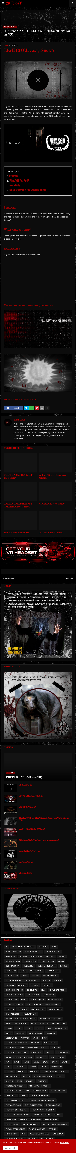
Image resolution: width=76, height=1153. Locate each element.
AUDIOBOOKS (36, 956)
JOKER (48, 1028)
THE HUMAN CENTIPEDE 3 (15, 1100)
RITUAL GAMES (62, 1052)
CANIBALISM (28, 966)
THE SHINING (11, 1119)
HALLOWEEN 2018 (29, 1014)
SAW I (8, 1062)
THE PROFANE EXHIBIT (41, 1115)
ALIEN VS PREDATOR (13, 952)
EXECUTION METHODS (14, 990)
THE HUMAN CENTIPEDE (39, 1095)
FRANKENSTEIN (11, 1000)
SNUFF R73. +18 (25, 785)
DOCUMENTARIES (31, 980)
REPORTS (49, 1052)
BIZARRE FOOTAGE (47, 961)
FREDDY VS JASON (37, 1000)
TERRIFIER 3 (42, 1081)
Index (13, 171)
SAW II (16, 1062)
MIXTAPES (25, 1038)
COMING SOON (12, 976)
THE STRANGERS (51, 1119)
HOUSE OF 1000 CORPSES (49, 1024)
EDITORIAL (10, 985)
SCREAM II (21, 1072)
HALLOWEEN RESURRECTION (50, 1019)
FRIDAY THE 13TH (54, 1000)
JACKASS (39, 1028)
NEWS (44, 1038)
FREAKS (24, 1000)
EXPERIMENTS (32, 990)
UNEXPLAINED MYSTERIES (39, 1134)
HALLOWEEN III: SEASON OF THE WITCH (21, 1019)
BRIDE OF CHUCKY (12, 966)
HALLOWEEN (22, 1009)
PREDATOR (56, 1048)
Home (6, 45)
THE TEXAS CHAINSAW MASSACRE (55, 1124)
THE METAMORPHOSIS (33, 1105)
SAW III (26, 1062)
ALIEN (54, 947)
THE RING (57, 1115)
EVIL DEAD (34, 985)
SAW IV (36, 1062)
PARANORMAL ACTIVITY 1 (38, 1048)
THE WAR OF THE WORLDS (15, 1129)
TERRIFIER (29, 1081)
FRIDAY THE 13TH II (52, 1004)
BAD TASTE (50, 956)
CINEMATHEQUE (36, 971)
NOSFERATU (35, 1043)
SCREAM (33, 1067)
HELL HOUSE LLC (21, 1024)
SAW (52, 1057)
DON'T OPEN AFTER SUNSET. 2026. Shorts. (19, 476)
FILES (43, 990)
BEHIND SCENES (30, 961)
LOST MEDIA (50, 1033)
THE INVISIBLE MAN (13, 1105)
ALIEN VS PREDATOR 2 (33, 952)
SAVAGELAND (41, 1057)
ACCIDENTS (43, 947)
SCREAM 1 (43, 1067)
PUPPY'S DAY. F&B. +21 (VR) (24, 777)
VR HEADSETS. (25, 873)
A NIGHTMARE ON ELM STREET (23, 947)
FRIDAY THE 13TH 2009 (14, 1004)
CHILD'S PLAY (11, 971)
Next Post (69, 579)
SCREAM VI (33, 1072)
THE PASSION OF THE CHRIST (17, 1110)
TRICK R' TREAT (11, 1134)
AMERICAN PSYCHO (52, 952)
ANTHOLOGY (11, 956)
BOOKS (61, 961)
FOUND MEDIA (48, 995)
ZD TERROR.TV (29, 399)
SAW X (8, 1067)
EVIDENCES (22, 985)
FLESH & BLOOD (33, 995)
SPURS (19, 1081)
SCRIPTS (64, 1072)
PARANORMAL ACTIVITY (15, 1048)
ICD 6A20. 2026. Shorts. (51, 532)
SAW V (45, 1062)
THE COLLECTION (39, 1091)
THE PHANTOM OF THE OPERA (43, 1110)
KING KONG (20, 1033)
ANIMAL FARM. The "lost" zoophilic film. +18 (39, 840)
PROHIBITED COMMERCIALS (16, 1052)
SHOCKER (26, 1076)
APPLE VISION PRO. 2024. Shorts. (52, 476)
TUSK (23, 1134)
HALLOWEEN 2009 (12, 1014)
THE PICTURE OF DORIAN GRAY (17, 1115)
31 (7, 947)
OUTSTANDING (50, 1043)
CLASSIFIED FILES (53, 971)
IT (64, 1024)
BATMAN (62, 956)
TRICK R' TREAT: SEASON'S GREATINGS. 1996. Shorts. (18, 505)
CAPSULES (63, 966)
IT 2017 (18, 1028)
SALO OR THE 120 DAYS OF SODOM (19, 1057)
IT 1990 (8, 1028)
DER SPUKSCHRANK (50, 976)
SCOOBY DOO (20, 1067)
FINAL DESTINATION (57, 990)
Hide (17, 171)
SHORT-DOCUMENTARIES (43, 1076)
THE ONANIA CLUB (53, 1105)
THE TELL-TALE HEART (30, 1124)
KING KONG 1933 (35, 1033)
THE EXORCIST (11, 1095)
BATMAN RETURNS (13, 961)
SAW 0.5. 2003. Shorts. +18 (16, 532)
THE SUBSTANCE (12, 1124)
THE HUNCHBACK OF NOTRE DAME (42, 1100)
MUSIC (35, 1038)
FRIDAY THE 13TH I (34, 1004)
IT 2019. (29, 1028)
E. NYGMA (19, 419)
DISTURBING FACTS (13, 980)
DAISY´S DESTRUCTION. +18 (32, 829)
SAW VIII (65, 1062)
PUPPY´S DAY (36, 1052)
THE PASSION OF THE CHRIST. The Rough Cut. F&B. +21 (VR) (37, 32)
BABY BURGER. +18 (27, 807)
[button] (3, 3)
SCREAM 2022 (56, 1067)
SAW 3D (61, 1057)
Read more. (64, 1143)
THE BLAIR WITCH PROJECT (39, 1086)
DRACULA (46, 980)
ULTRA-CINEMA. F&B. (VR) (31, 796)
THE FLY (23, 1095)
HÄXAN (8, 1024)
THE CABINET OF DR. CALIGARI (17, 1091)
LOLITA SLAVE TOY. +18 (29, 851)
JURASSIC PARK (60, 1028)
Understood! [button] (10, 1148)
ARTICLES (23, 956)
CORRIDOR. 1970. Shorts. (52, 503)
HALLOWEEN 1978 (37, 1009)
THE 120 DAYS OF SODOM (15, 1086)
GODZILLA (10, 1009)
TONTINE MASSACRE (37, 1129)
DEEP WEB (35, 976)
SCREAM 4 (9, 1072)
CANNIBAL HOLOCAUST (46, 966)
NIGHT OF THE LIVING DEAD (16, 1043)
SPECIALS (9, 1081)
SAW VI (54, 1062)
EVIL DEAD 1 (47, 985)
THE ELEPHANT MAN (57, 1091)
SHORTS (13, 45)
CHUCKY (23, 971)
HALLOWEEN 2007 (55, 1009)
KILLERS (8, 1033)
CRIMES (25, 976)
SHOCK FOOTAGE (12, 1076)
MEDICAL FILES (11, 1038)
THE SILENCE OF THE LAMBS (30, 1119)
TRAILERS (52, 1129)
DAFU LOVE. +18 (26, 862)
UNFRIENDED (58, 1134)
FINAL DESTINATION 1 (14, 995)
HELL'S (33, 1024)
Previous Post (8, 579)
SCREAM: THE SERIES (49, 1072)
